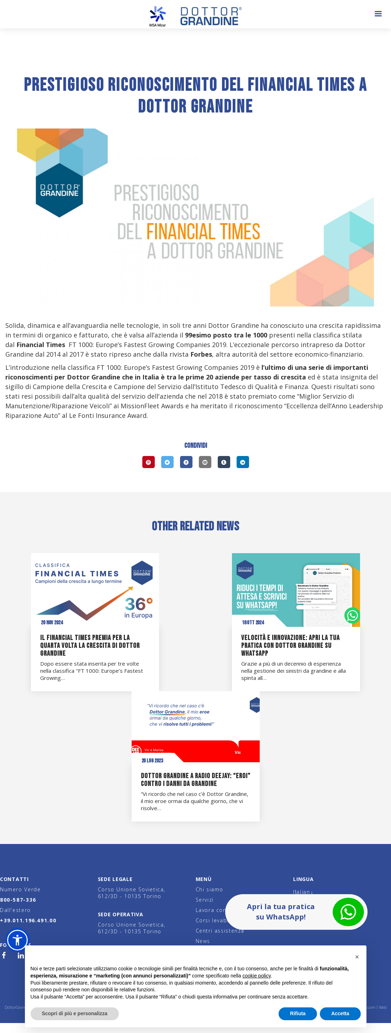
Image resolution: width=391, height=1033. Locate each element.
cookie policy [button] (256, 976)
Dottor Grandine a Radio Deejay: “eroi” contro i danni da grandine (195, 780)
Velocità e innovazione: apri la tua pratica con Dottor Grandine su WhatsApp (290, 646)
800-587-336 (18, 899)
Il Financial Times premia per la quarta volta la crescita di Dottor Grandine (90, 646)
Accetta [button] (340, 1013)
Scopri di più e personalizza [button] (74, 1013)
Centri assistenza (220, 930)
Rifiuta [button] (298, 1013)
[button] (17, 940)
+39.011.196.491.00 (28, 920)
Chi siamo (210, 889)
